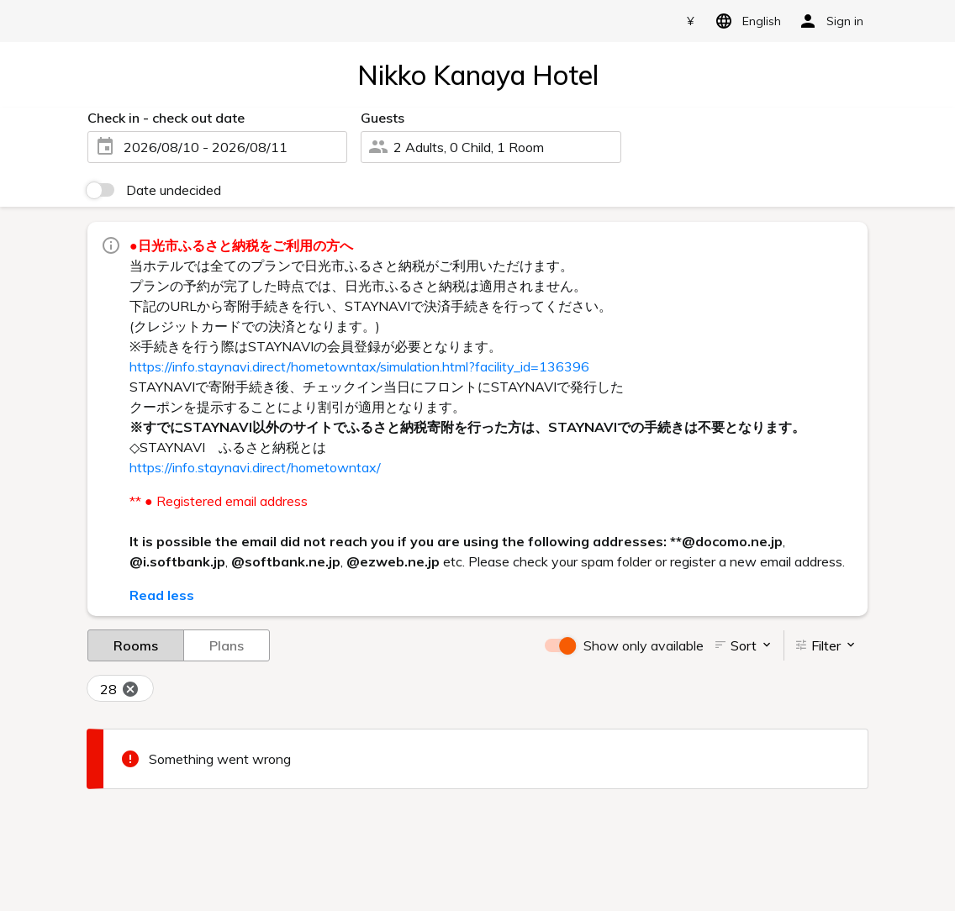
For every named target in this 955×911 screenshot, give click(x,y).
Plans (226, 644)
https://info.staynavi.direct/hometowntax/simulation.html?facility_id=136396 (359, 366)
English (745, 21)
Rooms (135, 644)
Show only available (643, 645)
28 (120, 690)
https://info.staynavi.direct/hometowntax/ (255, 467)
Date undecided (173, 190)
